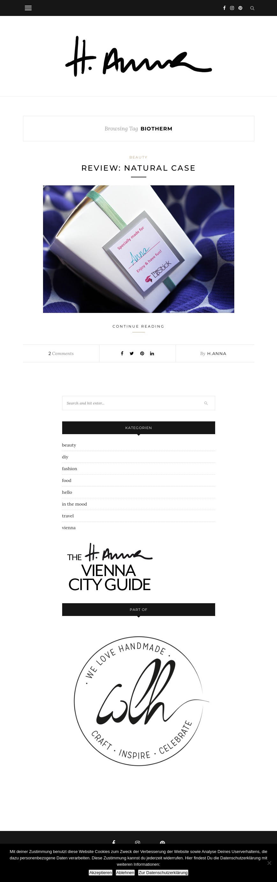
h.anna (216, 353)
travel (68, 516)
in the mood (74, 504)
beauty (138, 157)
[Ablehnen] (269, 863)
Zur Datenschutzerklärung (163, 872)
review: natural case (138, 168)
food (66, 480)
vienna (69, 527)
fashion (69, 468)
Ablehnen (125, 872)
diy (65, 457)
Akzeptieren (100, 872)
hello (67, 492)
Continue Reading (139, 328)
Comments (61, 353)
